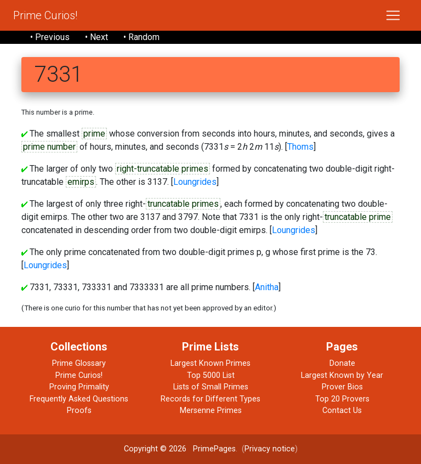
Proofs (79, 410)
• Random (141, 37)
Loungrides (195, 182)
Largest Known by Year (342, 375)
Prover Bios (342, 387)
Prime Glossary (79, 363)
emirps (80, 182)
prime (94, 133)
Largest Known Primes (210, 363)
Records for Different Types (210, 399)
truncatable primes (183, 204)
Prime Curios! (45, 15)
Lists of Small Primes (210, 387)
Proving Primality (79, 387)
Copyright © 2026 (155, 449)
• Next (96, 37)
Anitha (266, 287)
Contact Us (342, 410)
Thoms (300, 147)
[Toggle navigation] (393, 15)
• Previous (50, 37)
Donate (342, 363)
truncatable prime (358, 217)
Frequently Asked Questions (79, 399)
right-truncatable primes (162, 168)
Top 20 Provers (342, 399)
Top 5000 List (211, 375)
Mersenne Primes (211, 410)
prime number (49, 147)
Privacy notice (269, 449)
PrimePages (214, 449)
